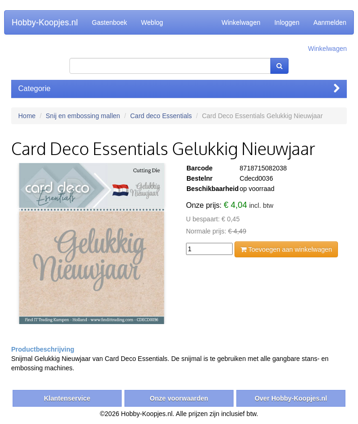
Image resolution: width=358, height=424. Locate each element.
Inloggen (286, 22)
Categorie (179, 88)
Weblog (152, 22)
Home (26, 116)
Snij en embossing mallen (83, 116)
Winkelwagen (240, 22)
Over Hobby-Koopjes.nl (291, 398)
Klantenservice (67, 398)
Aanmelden (329, 22)
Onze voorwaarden (179, 398)
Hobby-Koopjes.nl (45, 22)
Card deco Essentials (161, 116)
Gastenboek (109, 22)
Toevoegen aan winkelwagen (286, 249)
